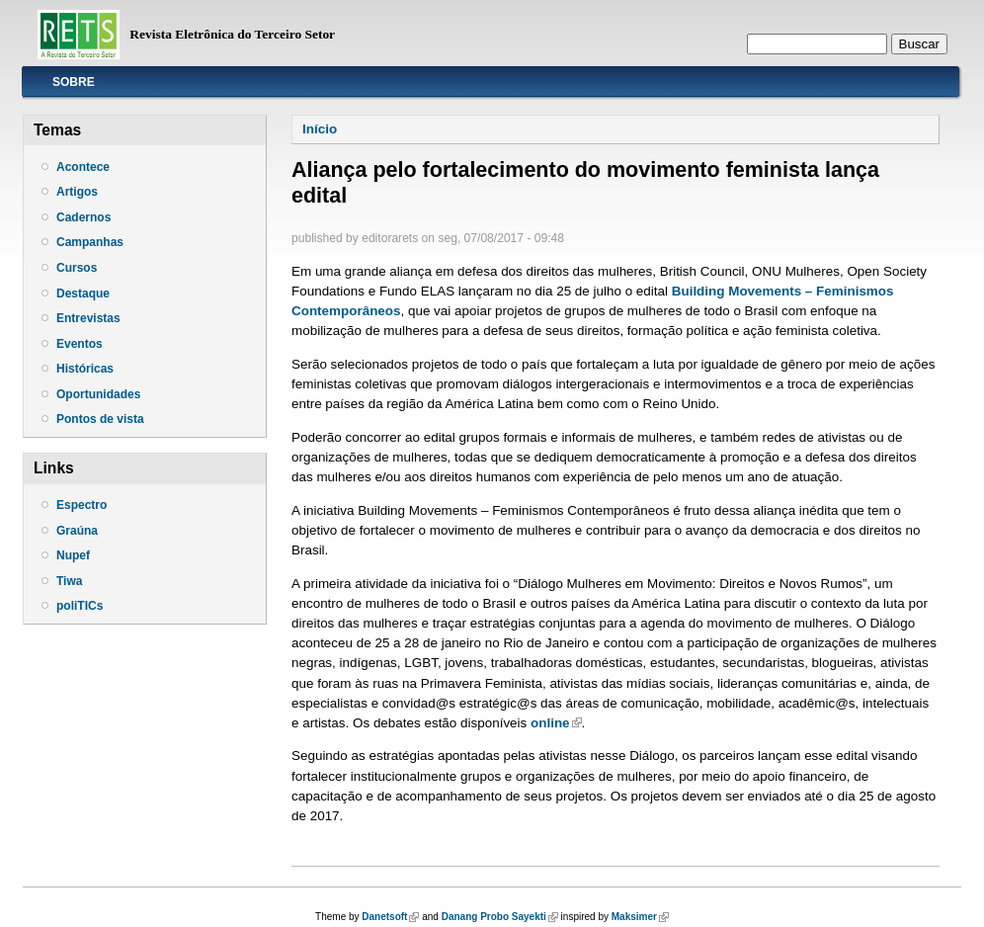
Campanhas (89, 242)
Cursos (76, 268)
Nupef (73, 555)
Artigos (77, 192)
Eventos (79, 344)
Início (319, 129)
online (556, 723)
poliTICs (79, 606)
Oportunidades (98, 394)
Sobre (73, 82)
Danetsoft (390, 916)
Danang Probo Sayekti (500, 916)
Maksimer (640, 916)
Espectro (81, 505)
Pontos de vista (100, 419)
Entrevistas (88, 318)
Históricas (85, 369)
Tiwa (69, 581)
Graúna (77, 531)
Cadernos (83, 217)
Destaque (83, 293)
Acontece (83, 167)
